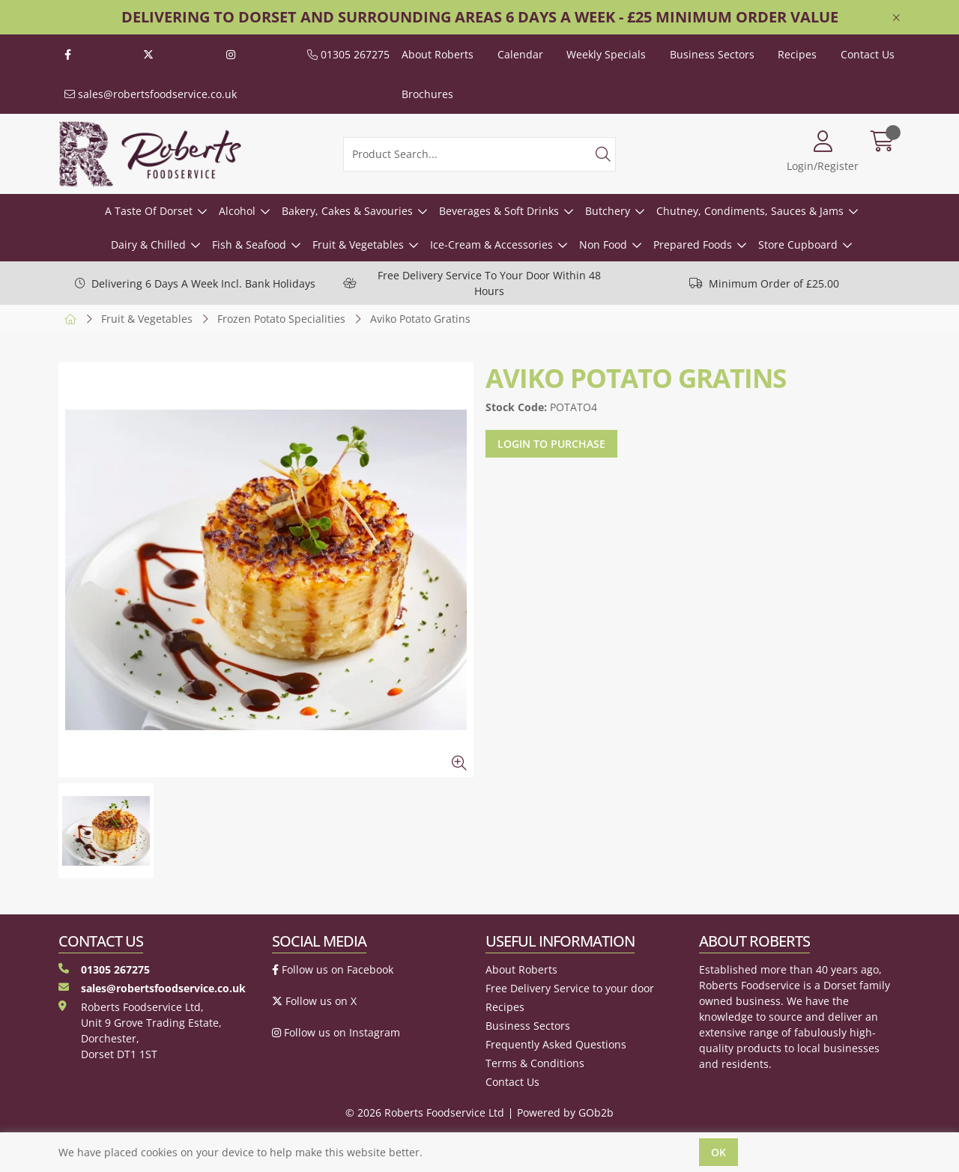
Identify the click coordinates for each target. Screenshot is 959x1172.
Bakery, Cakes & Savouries (347, 211)
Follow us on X (314, 1001)
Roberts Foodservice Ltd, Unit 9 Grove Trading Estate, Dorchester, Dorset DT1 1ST (140, 1030)
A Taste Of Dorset (149, 211)
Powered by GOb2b (565, 1112)
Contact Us (868, 54)
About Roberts (438, 54)
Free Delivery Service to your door (569, 988)
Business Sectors (712, 54)
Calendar (520, 54)
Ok (718, 1152)
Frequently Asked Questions (555, 1044)
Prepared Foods (692, 244)
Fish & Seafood (249, 244)
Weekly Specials (606, 54)
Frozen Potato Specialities (281, 319)
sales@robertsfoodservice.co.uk (150, 94)
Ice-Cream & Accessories (491, 244)
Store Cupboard (798, 244)
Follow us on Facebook (332, 969)
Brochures (427, 94)
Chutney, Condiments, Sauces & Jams (750, 211)
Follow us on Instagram (336, 1032)
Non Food (603, 244)
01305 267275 (348, 54)
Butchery (607, 211)
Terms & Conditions (534, 1063)
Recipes (797, 54)
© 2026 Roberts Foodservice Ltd (424, 1112)
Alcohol (237, 211)
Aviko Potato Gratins (420, 319)
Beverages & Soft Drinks (499, 211)
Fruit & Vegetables (358, 244)
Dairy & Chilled (148, 244)
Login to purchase (551, 444)
